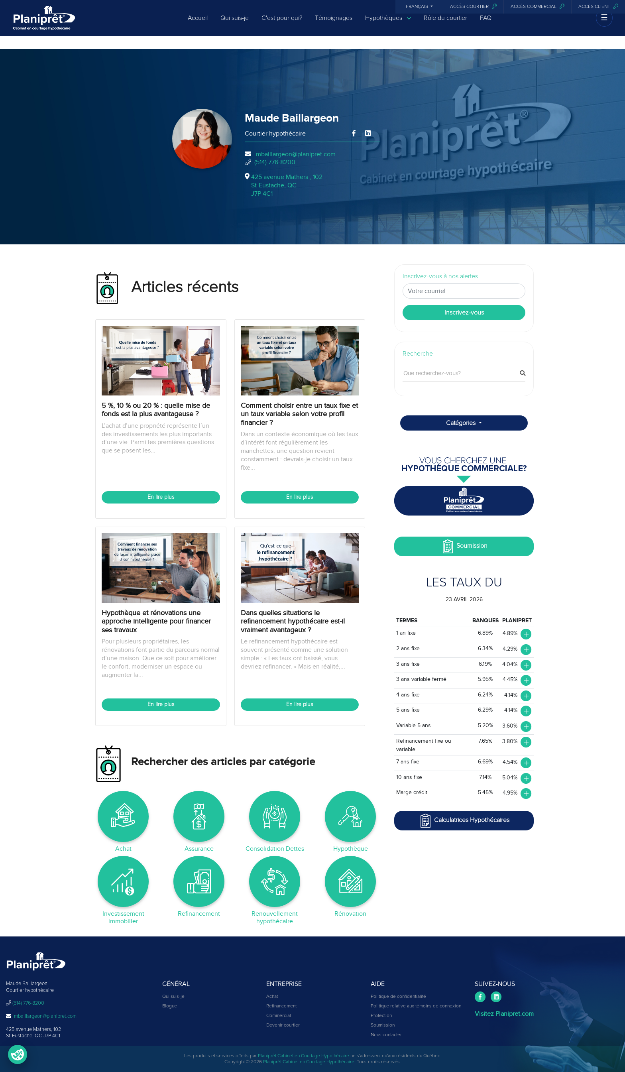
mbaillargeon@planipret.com (296, 154)
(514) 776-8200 (274, 162)
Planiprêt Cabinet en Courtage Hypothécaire (303, 1056)
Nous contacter (386, 1035)
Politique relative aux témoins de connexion (416, 1006)
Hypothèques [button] (388, 25)
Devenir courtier (283, 1025)
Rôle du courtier (445, 25)
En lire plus (160, 497)
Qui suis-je (234, 25)
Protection (381, 1015)
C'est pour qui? (281, 25)
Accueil (198, 25)
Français (417, 6)
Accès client (598, 6)
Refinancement (281, 1006)
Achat (272, 996)
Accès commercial (537, 6)
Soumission (464, 546)
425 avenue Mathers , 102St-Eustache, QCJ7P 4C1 (286, 185)
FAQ (485, 25)
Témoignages (333, 25)
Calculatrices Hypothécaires (464, 821)
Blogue (169, 1006)
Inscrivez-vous (464, 312)
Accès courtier (473, 6)
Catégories (461, 423)
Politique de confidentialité (398, 996)
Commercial (278, 1015)
